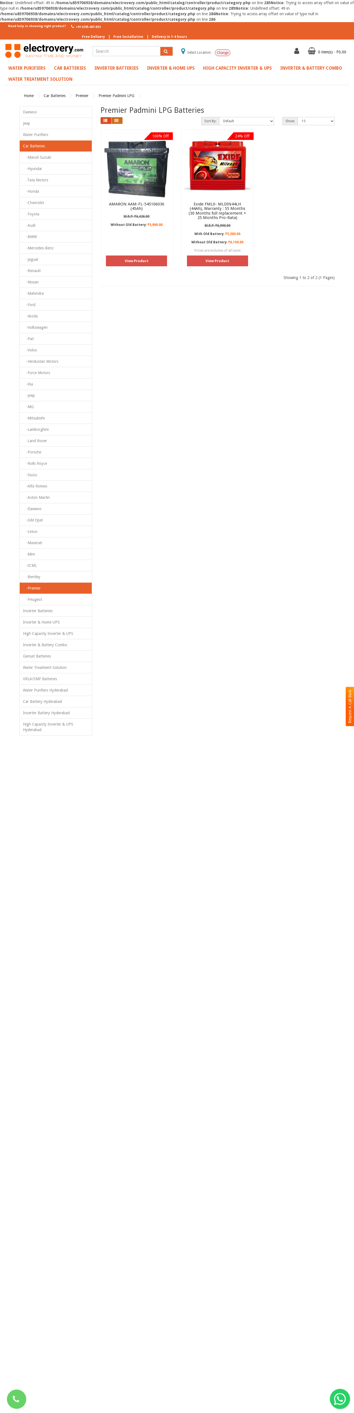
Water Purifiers (27, 68)
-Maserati (32, 543)
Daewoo (30, 112)
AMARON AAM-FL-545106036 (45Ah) (136, 206)
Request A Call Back (350, 706)
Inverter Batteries (116, 68)
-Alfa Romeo (35, 486)
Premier (82, 95)
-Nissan (31, 282)
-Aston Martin (36, 497)
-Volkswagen (35, 327)
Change (222, 53)
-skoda (30, 316)
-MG (28, 407)
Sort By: (210, 121)
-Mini (29, 554)
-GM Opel (33, 520)
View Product (137, 261)
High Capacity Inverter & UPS (237, 68)
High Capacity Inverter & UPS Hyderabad (48, 727)
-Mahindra (33, 293)
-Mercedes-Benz (38, 248)
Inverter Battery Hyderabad (46, 713)
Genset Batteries (37, 656)
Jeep (26, 123)
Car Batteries (70, 68)
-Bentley (31, 577)
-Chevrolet (33, 202)
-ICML (30, 565)
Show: (290, 121)
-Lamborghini (36, 429)
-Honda (31, 191)
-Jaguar (30, 259)
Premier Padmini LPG (116, 95)
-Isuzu (30, 475)
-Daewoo (32, 509)
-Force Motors (36, 373)
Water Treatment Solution (40, 79)
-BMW (30, 236)
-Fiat (28, 339)
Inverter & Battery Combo (311, 68)
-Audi (29, 225)
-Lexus (30, 531)
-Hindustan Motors (40, 361)
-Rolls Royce (35, 463)
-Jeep (29, 395)
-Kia (28, 384)
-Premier (32, 588)
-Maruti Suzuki (37, 157)
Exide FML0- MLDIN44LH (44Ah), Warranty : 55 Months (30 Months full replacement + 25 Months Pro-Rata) (217, 211)
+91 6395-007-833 (85, 27)
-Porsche (32, 452)
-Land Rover (35, 441)
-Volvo (30, 350)
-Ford (29, 305)
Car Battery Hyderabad (42, 701)
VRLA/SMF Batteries (40, 679)
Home (29, 95)
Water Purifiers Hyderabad (45, 690)
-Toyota (31, 214)
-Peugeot (32, 599)
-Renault (32, 270)
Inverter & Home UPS (171, 68)
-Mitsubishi (34, 418)
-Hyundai (32, 168)
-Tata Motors (35, 180)
